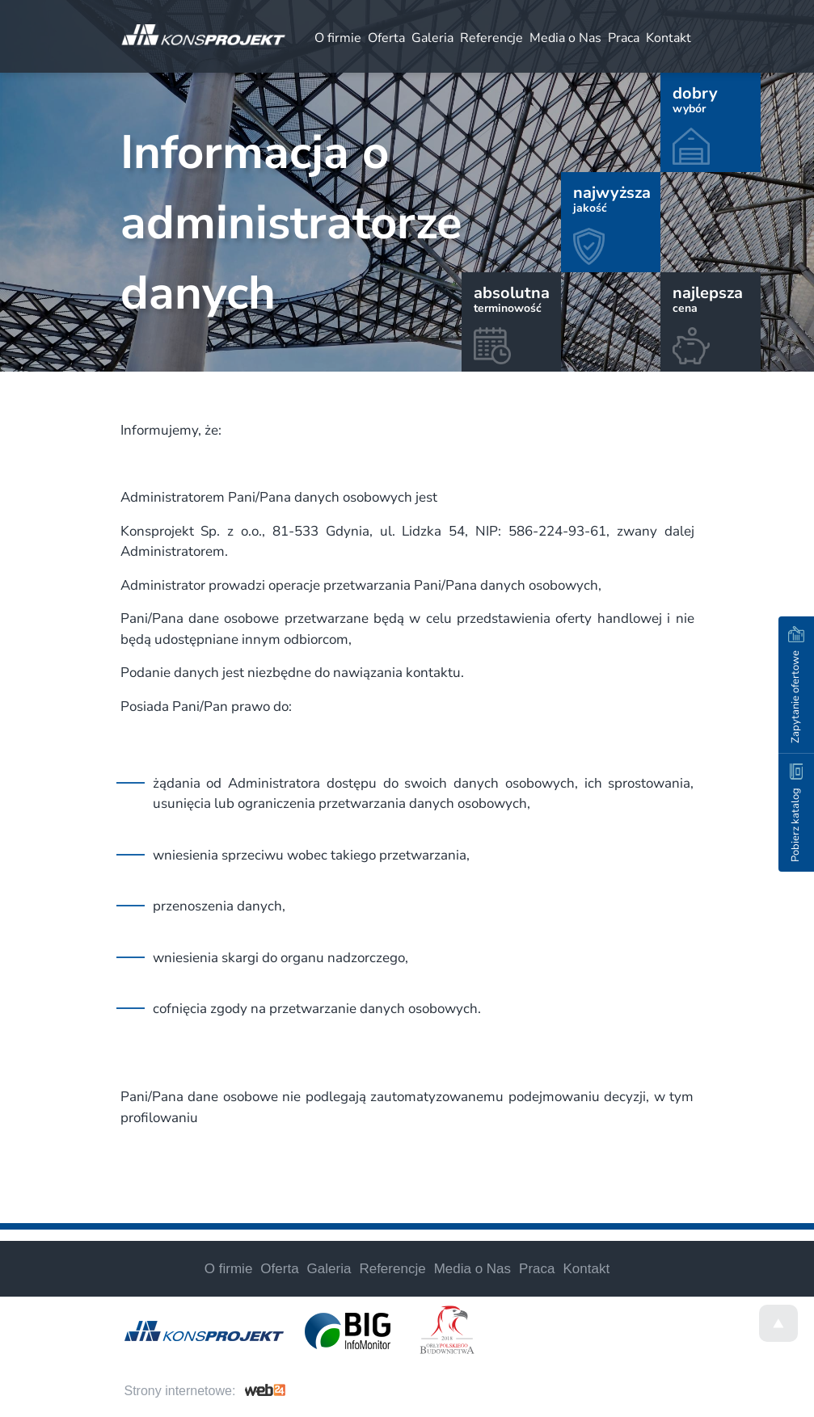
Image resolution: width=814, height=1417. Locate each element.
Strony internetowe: (180, 1391)
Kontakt (668, 38)
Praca (623, 38)
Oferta (386, 38)
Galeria (432, 38)
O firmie (337, 38)
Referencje (491, 38)
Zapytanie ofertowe (796, 684)
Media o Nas (565, 38)
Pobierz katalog (795, 812)
